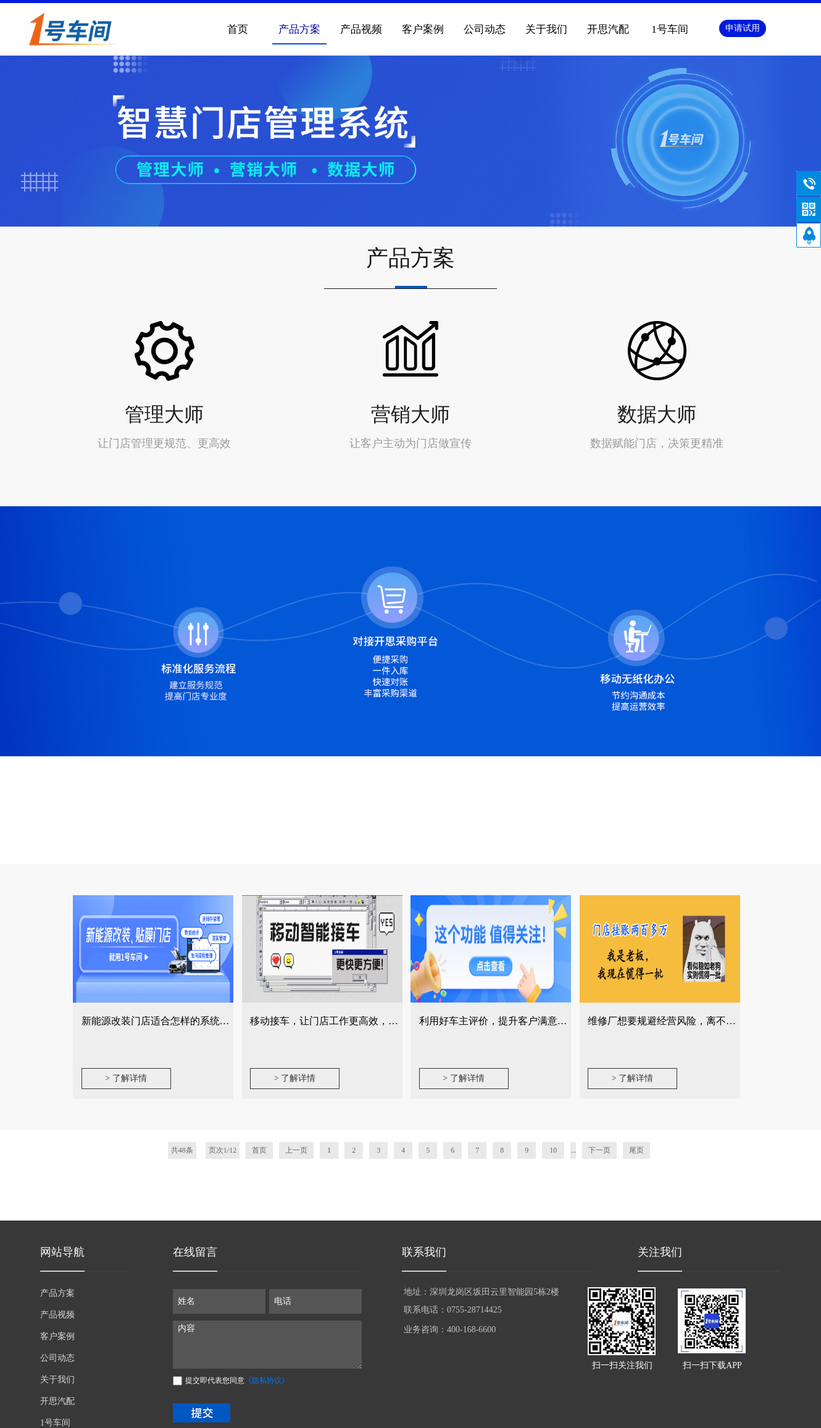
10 (553, 1150)
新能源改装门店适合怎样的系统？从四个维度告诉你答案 (204, 1021)
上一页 (296, 1150)
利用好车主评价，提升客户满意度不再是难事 (518, 1021)
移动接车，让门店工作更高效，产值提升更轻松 (353, 1021)
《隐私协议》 (266, 1380)
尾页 (636, 1150)
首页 (237, 29)
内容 (267, 1345)
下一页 (599, 1150)
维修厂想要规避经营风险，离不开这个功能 (681, 1021)
